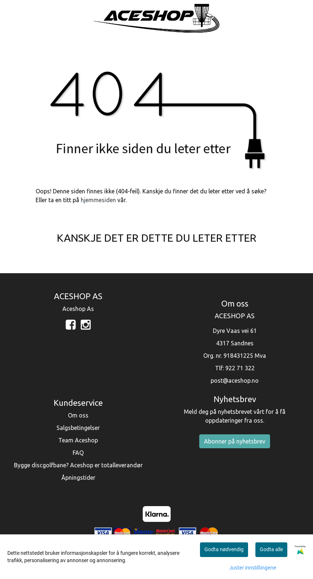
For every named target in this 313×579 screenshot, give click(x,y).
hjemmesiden (98, 200)
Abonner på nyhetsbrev (234, 441)
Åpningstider (78, 477)
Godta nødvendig (224, 549)
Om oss (78, 415)
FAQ (78, 452)
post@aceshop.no (235, 380)
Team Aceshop (78, 440)
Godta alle (271, 549)
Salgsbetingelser (78, 427)
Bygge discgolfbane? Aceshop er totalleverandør (78, 465)
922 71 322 (240, 368)
